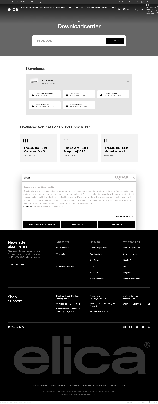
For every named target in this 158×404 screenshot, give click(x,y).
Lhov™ (93, 266)
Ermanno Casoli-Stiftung (66, 266)
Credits (123, 385)
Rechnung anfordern (99, 311)
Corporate (60, 254)
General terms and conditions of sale (93, 385)
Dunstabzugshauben (98, 247)
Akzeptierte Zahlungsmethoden (98, 297)
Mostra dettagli (123, 216)
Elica (73, 21)
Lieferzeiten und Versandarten (130, 297)
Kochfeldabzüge (97, 254)
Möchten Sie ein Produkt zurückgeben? (67, 297)
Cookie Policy (113, 385)
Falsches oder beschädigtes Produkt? (102, 304)
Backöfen (94, 272)
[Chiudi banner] (134, 178)
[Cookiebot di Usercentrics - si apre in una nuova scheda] (117, 178)
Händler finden (129, 260)
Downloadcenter (130, 254)
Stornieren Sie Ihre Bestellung (136, 303)
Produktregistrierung (131, 247)
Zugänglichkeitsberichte (58, 385)
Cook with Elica (62, 247)
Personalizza (79, 224)
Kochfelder (94, 260)
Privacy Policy (74, 385)
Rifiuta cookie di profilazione (42, 224)
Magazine (127, 272)
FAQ (125, 266)
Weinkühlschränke (97, 278)
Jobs (58, 260)
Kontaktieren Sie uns (131, 278)
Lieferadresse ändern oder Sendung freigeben (68, 310)
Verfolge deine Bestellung (68, 303)
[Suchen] (70, 41)
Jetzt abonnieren (18, 264)
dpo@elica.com (92, 394)
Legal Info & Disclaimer (40, 385)
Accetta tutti (116, 224)
